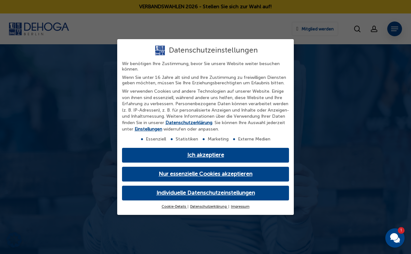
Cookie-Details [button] (174, 207)
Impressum (240, 207)
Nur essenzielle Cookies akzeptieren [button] (205, 174)
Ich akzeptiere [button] (205, 155)
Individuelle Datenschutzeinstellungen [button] (205, 193)
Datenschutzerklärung (188, 122)
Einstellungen (148, 129)
